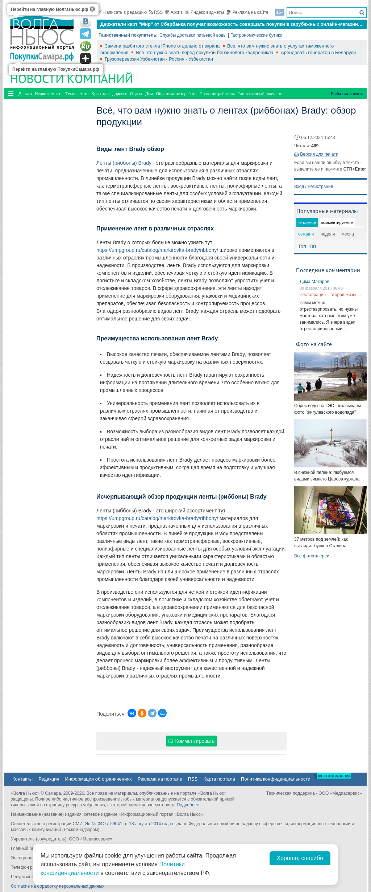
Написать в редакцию (122, 12)
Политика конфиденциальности (275, 779)
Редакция (48, 779)
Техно (71, 93)
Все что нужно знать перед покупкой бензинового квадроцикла (205, 52)
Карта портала (219, 779)
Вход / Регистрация (313, 186)
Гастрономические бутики (256, 35)
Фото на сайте (314, 344)
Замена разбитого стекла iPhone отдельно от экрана (163, 46)
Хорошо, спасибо (300, 858)
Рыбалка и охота (347, 93)
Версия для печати (319, 154)
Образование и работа (176, 93)
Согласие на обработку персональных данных (57, 886)
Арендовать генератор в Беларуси (318, 52)
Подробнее (188, 804)
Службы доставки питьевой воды (192, 35)
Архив (174, 12)
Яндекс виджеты (204, 12)
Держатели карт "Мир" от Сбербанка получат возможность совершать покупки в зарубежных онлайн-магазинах (231, 24)
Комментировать (191, 741)
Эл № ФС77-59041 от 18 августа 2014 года (128, 823)
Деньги (25, 93)
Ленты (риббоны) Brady (123, 163)
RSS (156, 12)
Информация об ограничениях (98, 779)
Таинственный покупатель (262, 93)
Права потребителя (217, 93)
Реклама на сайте (247, 12)
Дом (149, 93)
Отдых (136, 93)
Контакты (22, 779)
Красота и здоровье (109, 93)
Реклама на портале (160, 779)
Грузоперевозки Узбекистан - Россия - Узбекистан (159, 59)
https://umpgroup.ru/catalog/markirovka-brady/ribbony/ (157, 250)
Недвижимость (49, 93)
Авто (83, 93)
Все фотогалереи (311, 555)
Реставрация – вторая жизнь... (330, 294)
